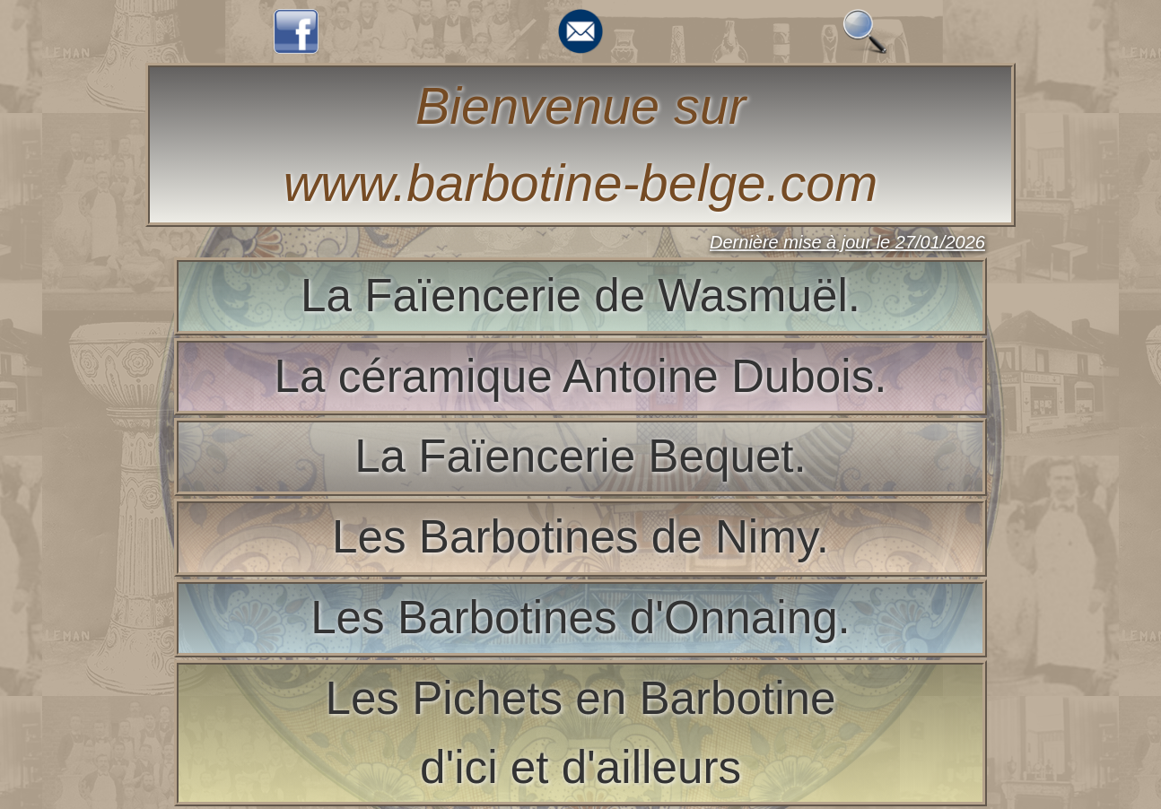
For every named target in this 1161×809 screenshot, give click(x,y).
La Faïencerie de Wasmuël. (580, 295)
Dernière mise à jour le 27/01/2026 (847, 242)
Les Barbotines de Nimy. (580, 536)
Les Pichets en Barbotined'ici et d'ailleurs (580, 733)
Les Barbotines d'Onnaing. (580, 617)
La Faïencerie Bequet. (580, 456)
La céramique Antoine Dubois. (581, 376)
